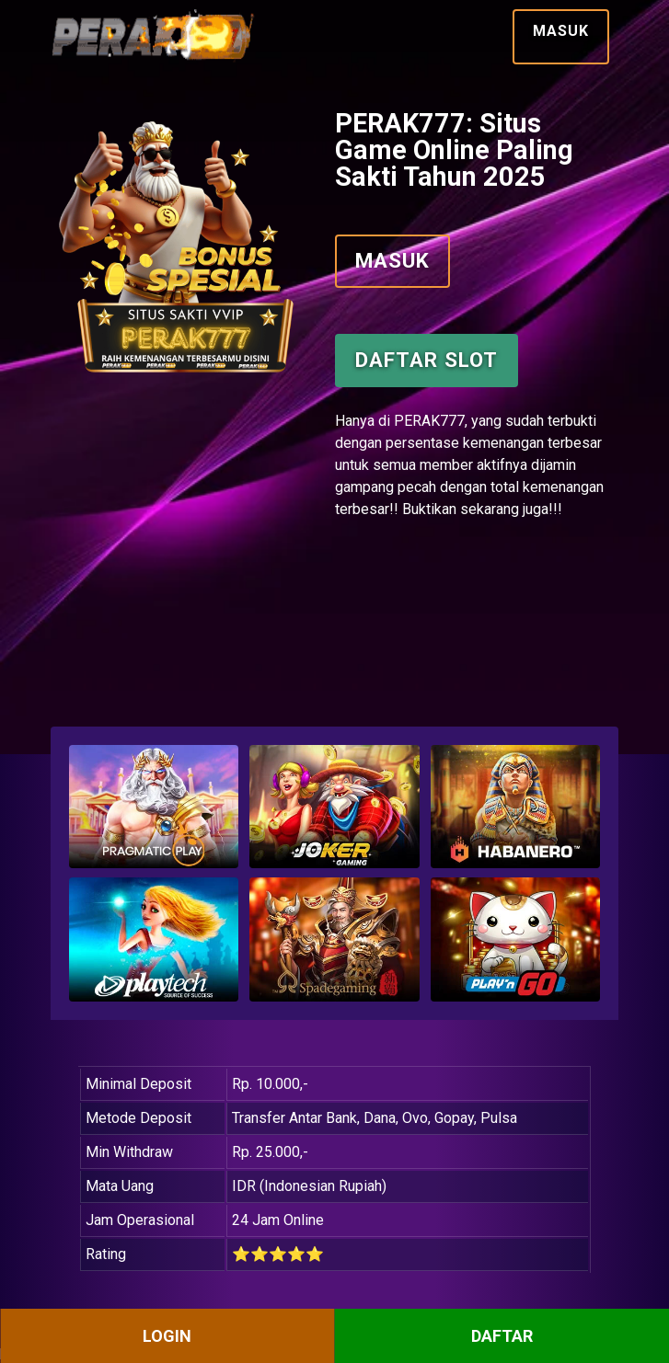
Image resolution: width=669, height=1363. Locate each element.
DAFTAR (502, 1336)
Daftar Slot (426, 360)
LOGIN (167, 1336)
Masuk (561, 31)
